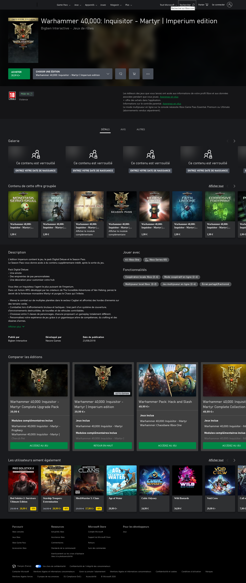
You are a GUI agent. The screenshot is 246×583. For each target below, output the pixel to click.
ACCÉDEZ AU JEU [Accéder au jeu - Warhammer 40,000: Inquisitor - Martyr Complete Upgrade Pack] (39, 445)
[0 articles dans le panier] (203, 4)
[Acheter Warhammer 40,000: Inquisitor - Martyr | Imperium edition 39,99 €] (19, 73)
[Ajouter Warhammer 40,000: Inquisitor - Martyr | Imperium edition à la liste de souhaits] (120, 73)
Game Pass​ (62, 4)
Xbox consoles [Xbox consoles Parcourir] (18, 532)
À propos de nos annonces (48, 576)
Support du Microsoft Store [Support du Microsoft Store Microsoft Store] (99, 537)
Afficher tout (216, 185)
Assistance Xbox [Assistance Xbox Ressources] (58, 537)
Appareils (89, 4)
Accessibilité (91, 576)
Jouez (103, 4)
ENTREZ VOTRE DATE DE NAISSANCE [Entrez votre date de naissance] (36, 171)
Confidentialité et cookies (166, 571)
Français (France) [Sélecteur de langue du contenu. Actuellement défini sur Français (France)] (24, 566)
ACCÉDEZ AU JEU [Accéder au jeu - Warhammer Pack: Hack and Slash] (167, 445)
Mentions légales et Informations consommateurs (54, 571)
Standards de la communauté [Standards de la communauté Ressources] (63, 548)
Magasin (114, 4)
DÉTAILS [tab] (105, 129)
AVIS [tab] (123, 129)
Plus (127, 4)
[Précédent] (227, 141)
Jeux (76, 4)
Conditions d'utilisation (191, 571)
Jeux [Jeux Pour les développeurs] (125, 532)
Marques (209, 571)
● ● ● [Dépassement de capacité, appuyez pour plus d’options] (148, 74)
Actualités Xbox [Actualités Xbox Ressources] (57, 532)
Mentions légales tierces (22, 576)
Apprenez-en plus (169, 96)
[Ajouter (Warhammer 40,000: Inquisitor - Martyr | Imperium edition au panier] (134, 73)
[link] (23, 214)
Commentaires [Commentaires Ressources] (57, 542)
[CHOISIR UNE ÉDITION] (72, 73)
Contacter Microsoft (20, 571)
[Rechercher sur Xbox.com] (187, 4)
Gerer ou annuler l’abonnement (92, 571)
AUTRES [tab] (141, 129)
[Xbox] (46, 4)
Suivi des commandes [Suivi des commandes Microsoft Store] (97, 548)
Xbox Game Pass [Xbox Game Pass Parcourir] (19, 542)
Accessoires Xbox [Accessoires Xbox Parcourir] (19, 548)
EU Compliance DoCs (72, 576)
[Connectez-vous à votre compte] (222, 5)
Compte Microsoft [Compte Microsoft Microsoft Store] (95, 532)
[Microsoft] (24, 4)
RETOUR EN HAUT (103, 445)
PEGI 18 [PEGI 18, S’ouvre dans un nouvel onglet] (26, 94)
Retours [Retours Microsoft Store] (91, 542)
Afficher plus (16, 326)
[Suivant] (234, 141)
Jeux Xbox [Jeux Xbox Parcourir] (16, 537)
